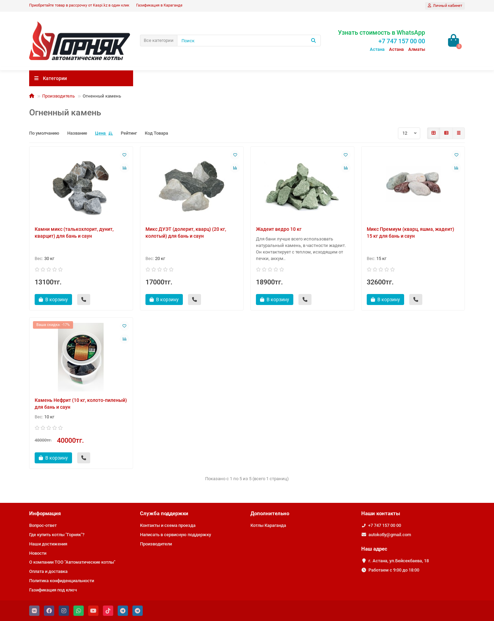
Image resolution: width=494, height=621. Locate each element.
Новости (37, 553)
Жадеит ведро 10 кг (279, 229)
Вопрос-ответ (43, 525)
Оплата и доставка (48, 571)
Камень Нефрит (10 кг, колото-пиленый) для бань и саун (81, 403)
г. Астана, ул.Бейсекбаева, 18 (398, 560)
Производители (156, 543)
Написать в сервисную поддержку (175, 534)
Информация (45, 513)
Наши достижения (48, 543)
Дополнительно (269, 513)
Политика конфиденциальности (61, 580)
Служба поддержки (164, 513)
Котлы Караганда (268, 525)
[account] (445, 6)
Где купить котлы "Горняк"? (56, 534)
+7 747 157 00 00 (384, 525)
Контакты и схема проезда (168, 525)
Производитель (58, 96)
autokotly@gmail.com (389, 534)
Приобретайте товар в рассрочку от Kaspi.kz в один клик (79, 5)
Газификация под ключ (53, 589)
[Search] (249, 40)
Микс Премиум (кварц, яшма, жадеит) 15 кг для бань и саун (410, 232)
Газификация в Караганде (159, 5)
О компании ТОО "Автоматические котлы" (72, 562)
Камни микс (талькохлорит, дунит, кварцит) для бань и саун (74, 232)
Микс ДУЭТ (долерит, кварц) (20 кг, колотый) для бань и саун (185, 232)
